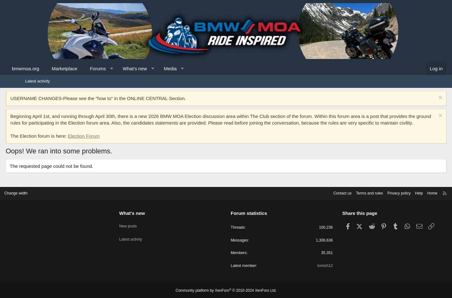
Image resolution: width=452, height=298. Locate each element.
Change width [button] (40, 192)
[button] (131, 68)
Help (394, 192)
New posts (140, 222)
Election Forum (103, 142)
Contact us (312, 192)
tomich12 (312, 265)
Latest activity (37, 81)
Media (189, 68)
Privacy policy (372, 192)
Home (408, 192)
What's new (154, 68)
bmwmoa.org (45, 68)
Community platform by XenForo (226, 291)
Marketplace (84, 68)
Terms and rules (341, 192)
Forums (117, 68)
